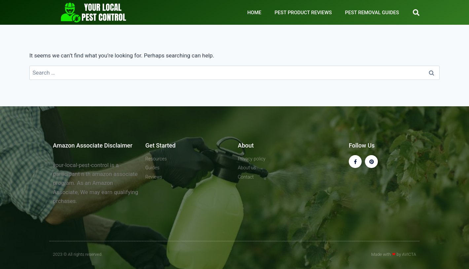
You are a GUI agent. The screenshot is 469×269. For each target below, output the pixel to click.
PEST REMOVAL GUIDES (372, 13)
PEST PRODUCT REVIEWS (303, 13)
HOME (254, 13)
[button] (416, 12)
